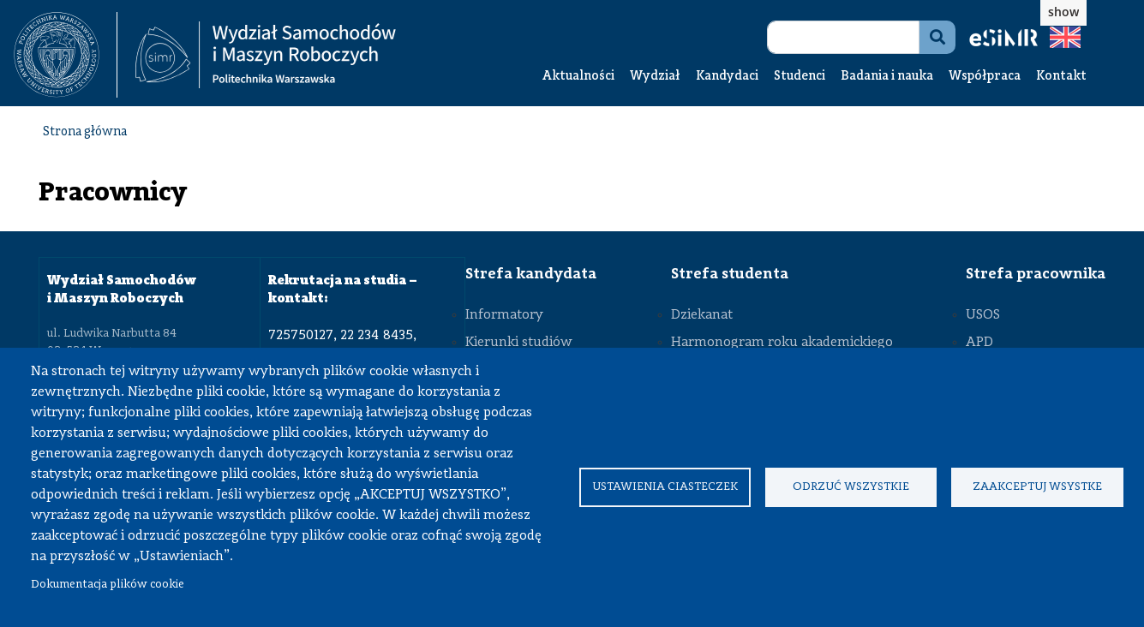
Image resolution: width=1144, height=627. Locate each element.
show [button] (1063, 11)
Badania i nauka (887, 76)
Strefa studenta (729, 274)
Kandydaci (727, 76)
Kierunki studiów (518, 342)
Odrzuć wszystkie (851, 487)
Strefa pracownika (1035, 274)
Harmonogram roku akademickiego (782, 342)
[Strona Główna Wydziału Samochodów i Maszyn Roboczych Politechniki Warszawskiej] (265, 55)
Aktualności (578, 76)
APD (979, 342)
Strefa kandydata (530, 274)
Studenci (799, 76)
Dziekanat (702, 315)
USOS (983, 315)
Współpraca (985, 76)
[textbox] (65, 55)
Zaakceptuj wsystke (1037, 487)
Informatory (504, 315)
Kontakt (1061, 76)
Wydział (655, 76)
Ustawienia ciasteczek (665, 487)
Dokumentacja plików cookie (107, 584)
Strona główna (85, 132)
